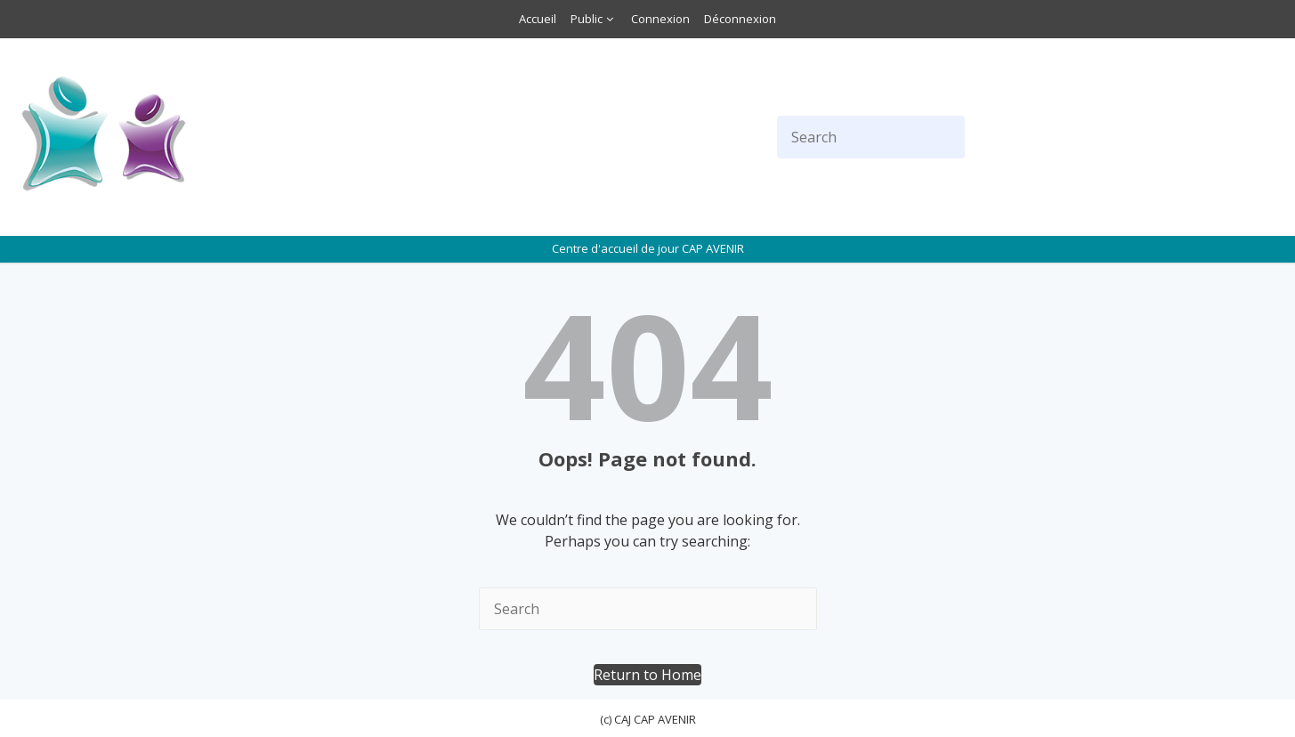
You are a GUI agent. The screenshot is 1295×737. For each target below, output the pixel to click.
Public (587, 19)
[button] (647, 674)
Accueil (537, 19)
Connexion (660, 19)
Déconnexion (740, 19)
